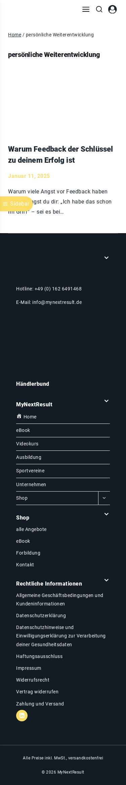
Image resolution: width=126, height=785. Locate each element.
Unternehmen (31, 484)
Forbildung (28, 553)
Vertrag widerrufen (37, 691)
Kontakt (25, 564)
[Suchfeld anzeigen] (99, 9)
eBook (23, 430)
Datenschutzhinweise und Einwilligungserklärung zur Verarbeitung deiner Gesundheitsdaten (61, 636)
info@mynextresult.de (57, 302)
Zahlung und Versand (40, 703)
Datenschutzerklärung (41, 615)
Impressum (28, 668)
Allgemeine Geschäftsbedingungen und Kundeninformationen (59, 599)
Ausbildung (28, 457)
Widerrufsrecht (32, 680)
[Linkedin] (22, 715)
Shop (22, 498)
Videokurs (27, 443)
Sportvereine (30, 470)
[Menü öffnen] (86, 9)
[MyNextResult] (31, 9)
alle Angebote (31, 529)
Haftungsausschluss (39, 656)
